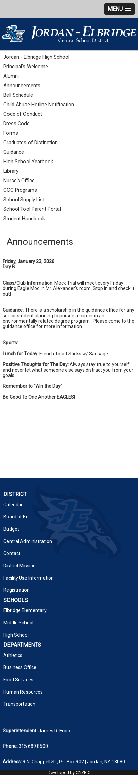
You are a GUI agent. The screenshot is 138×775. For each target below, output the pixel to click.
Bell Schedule (18, 95)
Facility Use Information (28, 578)
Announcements (21, 85)
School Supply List (24, 199)
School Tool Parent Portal (32, 209)
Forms (10, 133)
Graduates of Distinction (30, 142)
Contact (11, 553)
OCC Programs (20, 190)
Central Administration (27, 541)
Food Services (18, 679)
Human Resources (23, 692)
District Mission (19, 565)
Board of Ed (16, 516)
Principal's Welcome (25, 66)
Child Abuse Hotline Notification (38, 104)
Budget (11, 529)
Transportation (19, 704)
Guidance (13, 152)
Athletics (12, 655)
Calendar (13, 504)
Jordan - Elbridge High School (36, 57)
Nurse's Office (19, 180)
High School (16, 635)
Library (10, 171)
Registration (16, 590)
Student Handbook (24, 218)
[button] (119, 9)
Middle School (18, 622)
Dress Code (16, 123)
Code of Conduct (22, 114)
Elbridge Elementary (25, 610)
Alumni (11, 76)
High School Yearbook (28, 161)
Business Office (19, 667)
